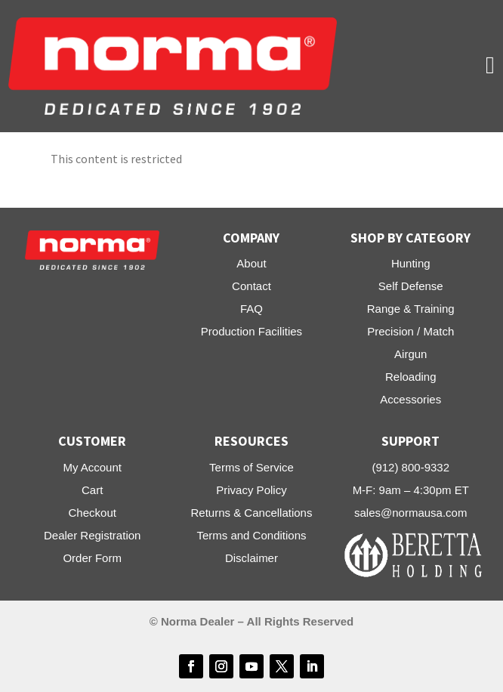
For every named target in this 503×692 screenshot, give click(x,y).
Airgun (410, 354)
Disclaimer (251, 557)
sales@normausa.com (410, 512)
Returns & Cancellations (252, 512)
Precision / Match (410, 331)
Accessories (410, 399)
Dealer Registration (92, 535)
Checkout (92, 512)
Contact (251, 286)
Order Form (92, 557)
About (251, 263)
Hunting (410, 263)
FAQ (251, 308)
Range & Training (411, 308)
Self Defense (410, 286)
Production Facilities (251, 331)
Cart (92, 489)
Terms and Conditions (251, 535)
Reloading (411, 376)
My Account (92, 467)
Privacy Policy (251, 489)
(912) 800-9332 (410, 467)
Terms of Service (251, 467)
